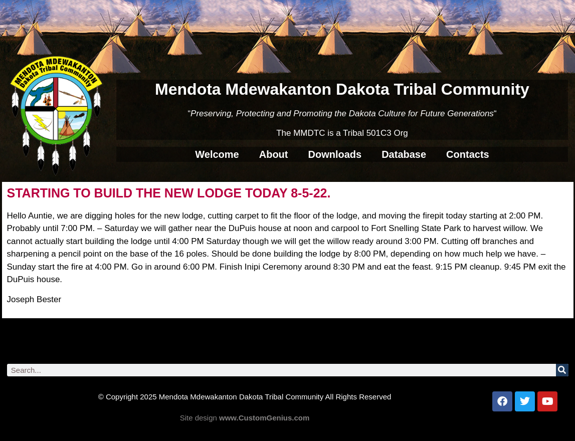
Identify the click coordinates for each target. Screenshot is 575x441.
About (273, 154)
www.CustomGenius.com (264, 417)
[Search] (562, 370)
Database (403, 154)
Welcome (217, 154)
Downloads (335, 154)
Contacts (467, 154)
